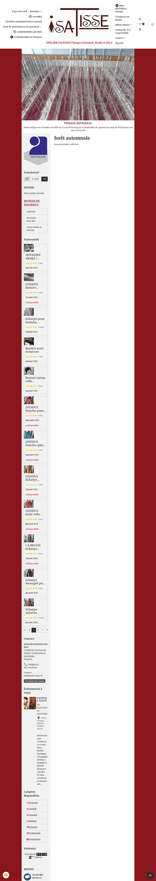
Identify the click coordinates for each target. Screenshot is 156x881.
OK (44, 179)
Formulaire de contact (34, 681)
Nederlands (34, 834)
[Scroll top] (150, 875)
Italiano (32, 822)
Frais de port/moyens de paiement (21, 26)
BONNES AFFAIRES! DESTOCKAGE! (24, 21)
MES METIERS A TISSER (121, 8)
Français (32, 803)
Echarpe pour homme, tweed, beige (35, 320)
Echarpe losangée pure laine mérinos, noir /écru (35, 582)
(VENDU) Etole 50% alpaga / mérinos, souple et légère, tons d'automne (33, 513)
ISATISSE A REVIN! (42, 699)
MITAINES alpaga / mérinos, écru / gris (35, 256)
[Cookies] (6, 875)
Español (32, 815)
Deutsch (32, 828)
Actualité (35, 16)
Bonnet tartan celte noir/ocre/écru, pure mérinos (35, 379)
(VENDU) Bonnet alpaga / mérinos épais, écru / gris (33, 286)
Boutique (35, 11)
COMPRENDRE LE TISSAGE (26, 37)
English (32, 809)
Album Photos (122, 25)
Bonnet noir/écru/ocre (34, 350)
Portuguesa (34, 840)
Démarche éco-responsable (123, 31)
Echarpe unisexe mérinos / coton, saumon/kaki (35, 611)
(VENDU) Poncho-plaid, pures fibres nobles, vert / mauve (35, 443)
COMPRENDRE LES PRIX (27, 31)
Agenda (119, 43)
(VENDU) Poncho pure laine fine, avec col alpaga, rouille (35, 409)
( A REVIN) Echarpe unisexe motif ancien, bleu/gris (35, 547)
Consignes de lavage (122, 18)
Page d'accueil (19, 11)
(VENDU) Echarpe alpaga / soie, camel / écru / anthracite (35, 478)
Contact (119, 38)
